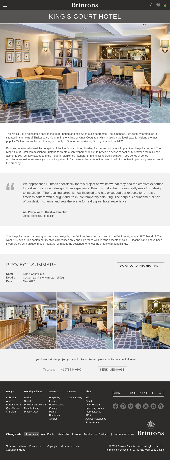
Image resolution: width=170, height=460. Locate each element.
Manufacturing (31, 408)
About (89, 391)
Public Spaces (56, 404)
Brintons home (85, 5)
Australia (63, 434)
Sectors (53, 391)
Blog (88, 397)
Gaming (53, 408)
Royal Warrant (93, 404)
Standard (11, 411)
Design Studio (13, 404)
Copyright (52, 446)
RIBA (88, 415)
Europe (76, 434)
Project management (35, 404)
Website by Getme (154, 449)
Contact (71, 391)
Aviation (53, 418)
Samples (28, 401)
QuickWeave (12, 408)
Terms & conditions (16, 446)
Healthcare (55, 415)
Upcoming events (95, 408)
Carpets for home (124, 434)
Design (10, 391)
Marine (52, 411)
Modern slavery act (70, 446)
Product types (31, 411)
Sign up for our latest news (138, 393)
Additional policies (15, 449)
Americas (32, 434)
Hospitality (54, 397)
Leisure (53, 401)
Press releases (93, 411)
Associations (92, 422)
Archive (10, 401)
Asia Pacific (48, 434)
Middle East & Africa (96, 434)
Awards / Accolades (96, 418)
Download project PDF (140, 265)
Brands (89, 401)
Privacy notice (36, 446)
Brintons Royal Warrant (151, 427)
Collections (12, 397)
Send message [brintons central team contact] (112, 369)
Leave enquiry (74, 397)
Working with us (33, 391)
